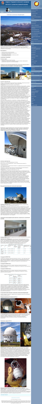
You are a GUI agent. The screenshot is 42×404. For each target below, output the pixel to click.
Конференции (33, 89)
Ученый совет (33, 23)
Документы (33, 67)
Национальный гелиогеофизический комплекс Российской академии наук (36, 48)
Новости (32, 87)
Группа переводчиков (34, 39)
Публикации (33, 57)
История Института (34, 13)
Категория (2, 394)
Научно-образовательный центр (36, 33)
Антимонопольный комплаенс (36, 78)
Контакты (32, 18)
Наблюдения (33, 54)
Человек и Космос (34, 61)
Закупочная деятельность (36, 83)
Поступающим (33, 15)
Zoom (32, 101)
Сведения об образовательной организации (36, 27)
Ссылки (32, 98)
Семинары (33, 94)
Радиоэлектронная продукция (36, 16)
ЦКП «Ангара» (33, 62)
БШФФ (32, 59)
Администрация (33, 21)
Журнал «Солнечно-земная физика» (35, 73)
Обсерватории (33, 50)
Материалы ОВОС (34, 105)
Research (6, 394)
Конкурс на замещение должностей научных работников (35, 92)
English (2, 12)
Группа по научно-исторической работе (36, 41)
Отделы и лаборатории (35, 25)
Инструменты (33, 52)
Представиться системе (15, 397)
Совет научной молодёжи (35, 31)
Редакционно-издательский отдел (35, 37)
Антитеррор (33, 69)
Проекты (32, 45)
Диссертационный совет (35, 29)
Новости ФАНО (33, 96)
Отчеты (32, 64)
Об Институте (33, 11)
